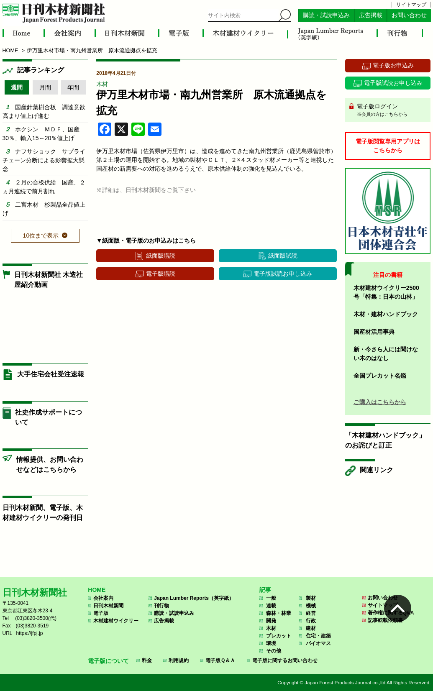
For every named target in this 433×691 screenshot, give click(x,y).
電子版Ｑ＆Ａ (220, 660)
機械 (311, 606)
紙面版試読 (282, 255)
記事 (265, 589)
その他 (273, 651)
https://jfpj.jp (29, 633)
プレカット (278, 636)
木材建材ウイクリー (115, 621)
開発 (271, 621)
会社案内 (103, 598)
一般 (271, 598)
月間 (45, 87)
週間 (17, 87)
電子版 (100, 613)
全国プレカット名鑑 (380, 375)
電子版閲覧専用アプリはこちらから (388, 146)
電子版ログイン (391, 110)
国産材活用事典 (374, 331)
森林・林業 (278, 613)
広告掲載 (370, 15)
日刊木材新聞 (108, 606)
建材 (311, 628)
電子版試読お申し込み (283, 273)
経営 (311, 613)
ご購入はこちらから (380, 402)
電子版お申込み (393, 65)
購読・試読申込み (326, 15)
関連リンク (376, 469)
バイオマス (318, 643)
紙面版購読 (160, 255)
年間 (73, 87)
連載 (271, 606)
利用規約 (179, 660)
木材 (102, 84)
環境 (271, 643)
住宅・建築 (318, 636)
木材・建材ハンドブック (386, 314)
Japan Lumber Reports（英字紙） (194, 598)
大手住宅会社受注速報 (50, 374)
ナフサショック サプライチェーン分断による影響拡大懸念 (44, 160)
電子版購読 (160, 273)
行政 (311, 621)
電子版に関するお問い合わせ (285, 660)
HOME (96, 589)
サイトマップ (411, 5)
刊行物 (161, 606)
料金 (147, 660)
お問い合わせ (409, 15)
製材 (311, 598)
